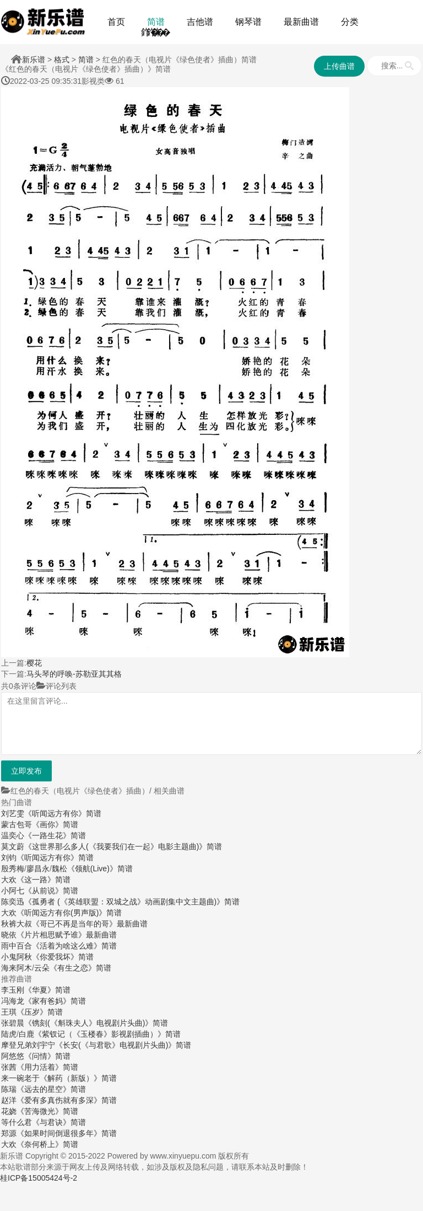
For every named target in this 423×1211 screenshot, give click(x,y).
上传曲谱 (339, 66)
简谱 (156, 21)
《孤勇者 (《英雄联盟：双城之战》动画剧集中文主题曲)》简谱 (132, 901)
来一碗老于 (20, 1078)
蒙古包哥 (16, 824)
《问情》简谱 (47, 1056)
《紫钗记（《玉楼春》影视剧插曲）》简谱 (107, 1034)
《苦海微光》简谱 (47, 1111)
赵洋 (9, 1100)
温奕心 (12, 835)
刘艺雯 (12, 813)
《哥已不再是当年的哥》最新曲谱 (90, 923)
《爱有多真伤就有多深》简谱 (67, 1100)
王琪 (9, 1012)
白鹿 (26, 1034)
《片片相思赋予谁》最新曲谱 (67, 934)
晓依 (9, 934)
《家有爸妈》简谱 (55, 1000)
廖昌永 (38, 868)
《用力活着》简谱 (47, 1067)
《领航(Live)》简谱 (100, 868)
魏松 (59, 868)
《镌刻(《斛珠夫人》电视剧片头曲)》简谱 (96, 1023)
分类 (350, 21)
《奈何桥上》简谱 (47, 1144)
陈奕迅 (12, 901)
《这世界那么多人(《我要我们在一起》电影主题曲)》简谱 (123, 846)
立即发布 (26, 771)
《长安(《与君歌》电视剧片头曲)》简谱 (123, 1045)
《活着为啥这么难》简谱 (74, 945)
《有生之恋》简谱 (80, 967)
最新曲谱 (301, 21)
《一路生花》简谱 (55, 835)
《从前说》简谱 (51, 890)
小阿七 (12, 890)
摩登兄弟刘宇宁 (28, 1045)
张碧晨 (12, 1023)
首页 (116, 21)
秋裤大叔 (16, 923)
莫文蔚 (12, 846)
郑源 (9, 1133)
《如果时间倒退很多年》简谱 (67, 1133)
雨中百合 (16, 945)
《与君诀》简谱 (59, 1122)
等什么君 (16, 1122)
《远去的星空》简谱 (51, 1089)
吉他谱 (200, 21)
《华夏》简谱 (47, 989)
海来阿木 (16, 967)
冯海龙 (12, 1000)
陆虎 (9, 1034)
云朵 (42, 967)
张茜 (9, 1067)
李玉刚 (12, 989)
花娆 (9, 1111)
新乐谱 (33, 59)
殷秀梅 (12, 868)
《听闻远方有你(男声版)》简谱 (69, 912)
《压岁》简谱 (40, 1012)
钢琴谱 (248, 21)
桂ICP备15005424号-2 (38, 1178)
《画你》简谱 (55, 824)
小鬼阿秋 (16, 956)
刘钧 (9, 857)
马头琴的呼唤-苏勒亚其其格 (74, 673)
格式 (61, 59)
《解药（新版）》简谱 (78, 1078)
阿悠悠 (12, 1056)
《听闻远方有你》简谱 (62, 813)
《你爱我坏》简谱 (63, 956)
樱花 (34, 662)
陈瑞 (9, 1089)
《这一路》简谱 (43, 879)
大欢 (9, 879)
